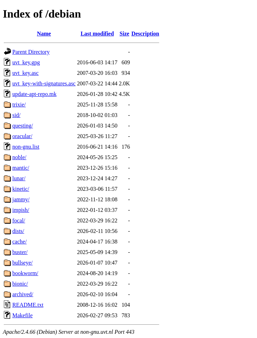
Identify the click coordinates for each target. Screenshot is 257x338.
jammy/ (21, 199)
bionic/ (20, 284)
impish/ (20, 210)
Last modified (97, 34)
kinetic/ (20, 189)
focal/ (18, 220)
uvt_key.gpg (26, 62)
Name (44, 34)
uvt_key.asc (25, 73)
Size (124, 34)
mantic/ (20, 168)
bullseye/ (22, 263)
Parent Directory (31, 52)
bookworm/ (25, 273)
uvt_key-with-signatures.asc (44, 83)
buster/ (20, 252)
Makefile (22, 315)
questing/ (22, 126)
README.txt (27, 305)
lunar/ (18, 178)
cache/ (19, 242)
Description (145, 34)
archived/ (22, 294)
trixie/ (19, 105)
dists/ (18, 231)
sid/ (16, 115)
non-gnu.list (25, 147)
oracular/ (22, 136)
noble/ (19, 157)
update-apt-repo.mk (34, 94)
